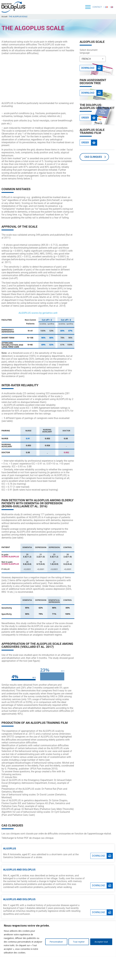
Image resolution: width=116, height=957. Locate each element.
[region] (58, 939)
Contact (97, 7)
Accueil (4, 17)
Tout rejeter (79, 941)
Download (98, 855)
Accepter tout (101, 941)
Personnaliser (56, 941)
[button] (88, 7)
